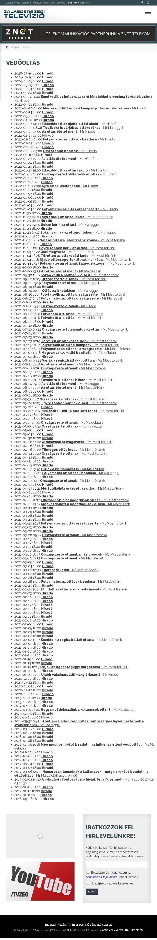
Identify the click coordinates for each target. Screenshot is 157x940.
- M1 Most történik (76, 219)
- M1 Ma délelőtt (72, 561)
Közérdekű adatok (99, 927)
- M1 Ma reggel (83, 130)
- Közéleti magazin (70, 572)
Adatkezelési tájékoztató (102, 879)
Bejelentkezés (55, 927)
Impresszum (76, 927)
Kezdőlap (12, 49)
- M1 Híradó (95, 111)
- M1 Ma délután (71, 274)
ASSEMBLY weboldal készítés (122, 932)
